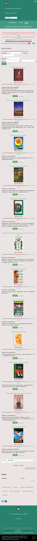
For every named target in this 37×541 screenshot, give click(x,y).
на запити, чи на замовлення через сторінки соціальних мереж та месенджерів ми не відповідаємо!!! (18, 41)
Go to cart (33, 481)
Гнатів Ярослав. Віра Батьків (18, 331)
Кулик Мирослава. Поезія (18, 67)
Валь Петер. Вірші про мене (18, 269)
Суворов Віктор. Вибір (18, 300)
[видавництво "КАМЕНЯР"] (6, 3)
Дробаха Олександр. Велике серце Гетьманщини (18, 393)
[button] (19, 539)
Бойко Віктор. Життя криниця (18, 135)
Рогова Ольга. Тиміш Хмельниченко (18, 166)
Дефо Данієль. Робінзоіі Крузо (18, 198)
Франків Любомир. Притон (19, 427)
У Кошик (15, 96)
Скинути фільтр (9, 63)
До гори (18, 523)
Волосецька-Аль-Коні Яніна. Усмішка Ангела (18, 100)
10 (2, 462)
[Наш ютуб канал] (14, 18)
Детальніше (21, 96)
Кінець (12, 462)
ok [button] (33, 537)
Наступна (7, 462)
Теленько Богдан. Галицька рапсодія (18, 362)
